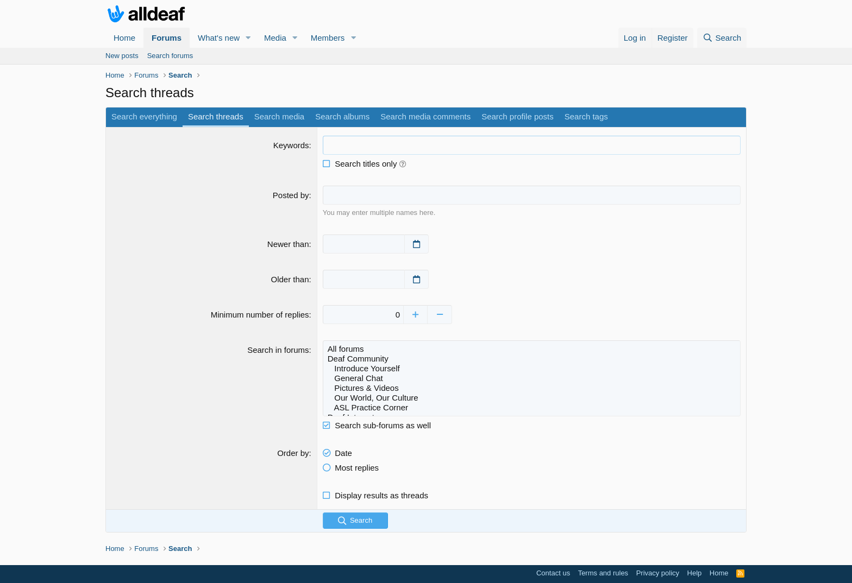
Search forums (170, 56)
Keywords (291, 145)
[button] (248, 38)
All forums (532, 348)
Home (124, 37)
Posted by (291, 195)
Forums (166, 37)
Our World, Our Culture (532, 397)
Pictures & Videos (532, 387)
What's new (219, 37)
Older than (290, 278)
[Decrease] (441, 314)
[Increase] (416, 314)
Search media (279, 116)
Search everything (144, 116)
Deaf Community (532, 358)
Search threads (215, 116)
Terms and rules (603, 572)
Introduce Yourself (532, 368)
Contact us (553, 572)
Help (694, 572)
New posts (122, 56)
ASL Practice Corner (532, 407)
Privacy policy (657, 572)
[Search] (722, 38)
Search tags (586, 116)
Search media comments (425, 116)
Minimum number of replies (260, 314)
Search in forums (278, 349)
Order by (293, 452)
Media (275, 37)
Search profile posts (517, 116)
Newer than (288, 243)
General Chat (532, 378)
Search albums (342, 116)
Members (328, 37)
